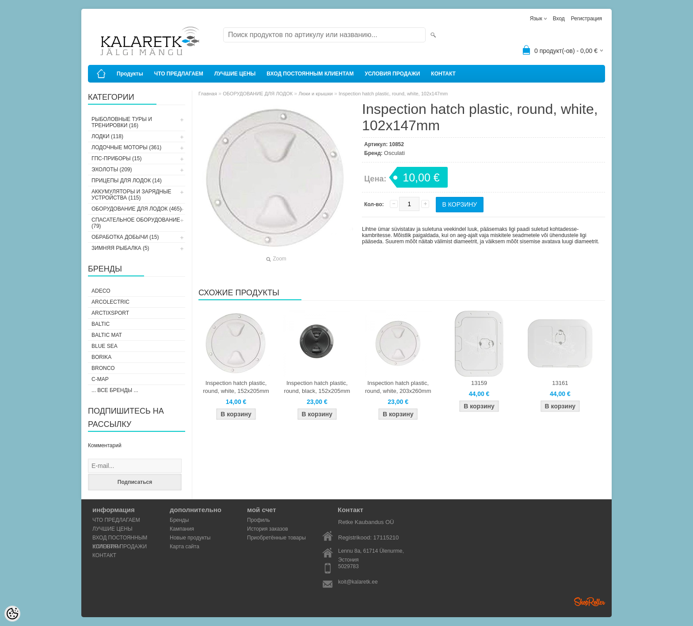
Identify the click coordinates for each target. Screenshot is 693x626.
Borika (101, 357)
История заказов (267, 529)
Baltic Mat (106, 335)
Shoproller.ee (589, 601)
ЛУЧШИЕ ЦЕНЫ (235, 74)
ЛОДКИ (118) (107, 136)
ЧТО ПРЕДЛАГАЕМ (178, 74)
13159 (479, 383)
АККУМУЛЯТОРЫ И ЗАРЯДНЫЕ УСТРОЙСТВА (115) (131, 195)
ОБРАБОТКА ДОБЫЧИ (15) (125, 237)
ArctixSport (110, 313)
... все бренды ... (114, 390)
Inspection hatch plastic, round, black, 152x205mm (317, 387)
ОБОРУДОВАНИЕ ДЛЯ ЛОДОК (258, 93)
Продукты (130, 74)
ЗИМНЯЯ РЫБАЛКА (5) (120, 248)
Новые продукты (190, 538)
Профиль (258, 520)
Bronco (103, 368)
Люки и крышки (316, 93)
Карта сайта (184, 546)
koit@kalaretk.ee (358, 582)
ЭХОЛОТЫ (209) (111, 169)
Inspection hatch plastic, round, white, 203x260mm (398, 387)
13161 (560, 383)
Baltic (100, 324)
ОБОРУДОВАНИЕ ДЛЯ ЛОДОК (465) (136, 209)
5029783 (348, 566)
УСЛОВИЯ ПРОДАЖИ (392, 74)
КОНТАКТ (443, 74)
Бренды (179, 520)
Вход (559, 18)
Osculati (394, 153)
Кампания (182, 529)
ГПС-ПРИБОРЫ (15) (116, 158)
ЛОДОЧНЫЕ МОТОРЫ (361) (126, 147)
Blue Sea (104, 346)
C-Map (100, 379)
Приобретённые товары (276, 538)
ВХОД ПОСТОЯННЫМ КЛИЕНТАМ (310, 74)
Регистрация (586, 18)
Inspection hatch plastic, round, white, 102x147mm (393, 93)
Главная (207, 93)
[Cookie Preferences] (12, 614)
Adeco (100, 291)
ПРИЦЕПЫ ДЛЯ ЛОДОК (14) (126, 180)
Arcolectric (110, 302)
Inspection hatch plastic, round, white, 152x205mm (236, 387)
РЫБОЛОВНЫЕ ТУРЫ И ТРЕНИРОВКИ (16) (121, 122)
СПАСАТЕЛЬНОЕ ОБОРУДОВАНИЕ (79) (135, 223)
